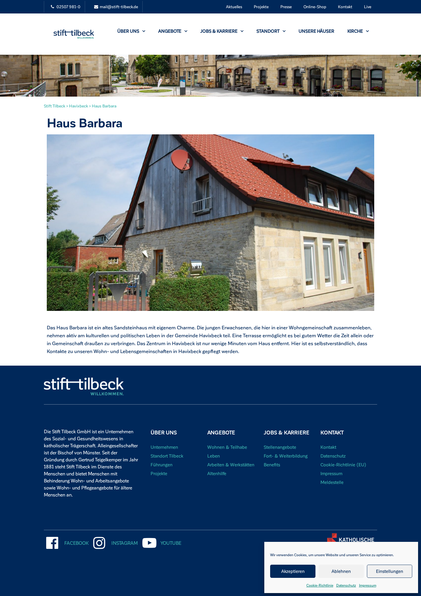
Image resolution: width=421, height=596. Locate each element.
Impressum (367, 585)
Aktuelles (234, 6)
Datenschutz (346, 585)
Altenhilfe (217, 473)
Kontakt (345, 6)
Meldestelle (332, 482)
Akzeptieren (293, 571)
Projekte (261, 6)
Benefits (272, 464)
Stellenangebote (280, 447)
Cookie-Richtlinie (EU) (343, 464)
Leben (213, 455)
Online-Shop (314, 6)
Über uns (131, 31)
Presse (286, 6)
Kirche (358, 31)
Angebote (172, 31)
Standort (270, 31)
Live (367, 6)
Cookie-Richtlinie (319, 585)
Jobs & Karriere (221, 31)
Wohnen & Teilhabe (227, 447)
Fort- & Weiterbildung (286, 455)
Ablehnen (341, 571)
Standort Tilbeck (167, 455)
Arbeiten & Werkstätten (231, 464)
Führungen (161, 464)
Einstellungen (389, 571)
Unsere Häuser (316, 31)
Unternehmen (165, 447)
